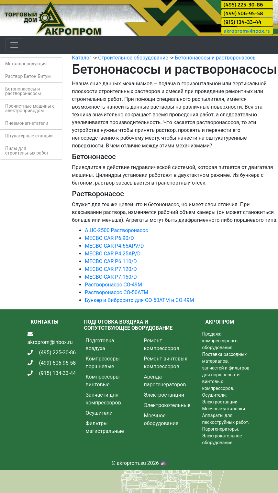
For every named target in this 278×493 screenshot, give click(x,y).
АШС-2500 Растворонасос (116, 230)
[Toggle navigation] (14, 44)
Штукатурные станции (29, 135)
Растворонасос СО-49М (113, 285)
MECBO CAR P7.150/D (111, 277)
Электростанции (164, 395)
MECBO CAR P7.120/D (111, 269)
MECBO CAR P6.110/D (111, 261)
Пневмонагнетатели (26, 123)
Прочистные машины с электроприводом (30, 108)
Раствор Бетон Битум (28, 76)
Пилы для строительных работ (27, 150)
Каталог (81, 58)
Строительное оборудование (133, 58)
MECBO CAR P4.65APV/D (114, 246)
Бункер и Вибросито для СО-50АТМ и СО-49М (139, 300)
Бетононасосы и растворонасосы (23, 91)
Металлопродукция (26, 63)
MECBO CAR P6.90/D (109, 238)
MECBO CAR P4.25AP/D (112, 254)
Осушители (99, 413)
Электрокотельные (167, 405)
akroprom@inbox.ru (247, 30)
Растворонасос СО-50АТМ (116, 292)
